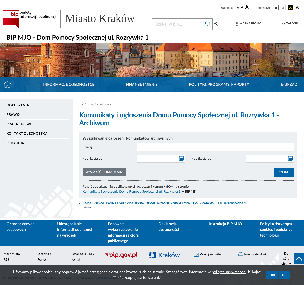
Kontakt (76, 259)
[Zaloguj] (290, 24)
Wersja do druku (253, 254)
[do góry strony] (291, 258)
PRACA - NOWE (19, 124)
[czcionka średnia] (242, 8)
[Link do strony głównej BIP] (75, 19)
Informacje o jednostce (68, 85)
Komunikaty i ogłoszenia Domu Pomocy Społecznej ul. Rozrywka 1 (131, 191)
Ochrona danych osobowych (20, 227)
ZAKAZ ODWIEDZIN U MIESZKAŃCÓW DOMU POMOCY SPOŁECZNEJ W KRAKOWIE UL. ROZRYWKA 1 (164, 203)
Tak (272, 275)
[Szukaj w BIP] (178, 24)
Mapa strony (12, 254)
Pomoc (42, 259)
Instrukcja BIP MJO (225, 224)
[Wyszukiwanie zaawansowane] (216, 24)
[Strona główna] (9, 84)
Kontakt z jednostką (27, 133)
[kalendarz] (181, 159)
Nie (285, 275)
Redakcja (15, 143)
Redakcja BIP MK (82, 254)
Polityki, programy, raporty (219, 85)
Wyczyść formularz (104, 172)
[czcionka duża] (251, 7)
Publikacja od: (93, 158)
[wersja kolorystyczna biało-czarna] (283, 8)
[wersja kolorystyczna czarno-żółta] (290, 8)
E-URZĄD (289, 85)
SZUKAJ (284, 172)
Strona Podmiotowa (98, 104)
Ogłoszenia (18, 105)
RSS (6, 259)
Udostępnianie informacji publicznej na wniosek (74, 229)
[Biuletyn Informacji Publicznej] (123, 257)
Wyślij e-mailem (208, 254)
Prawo (13, 114)
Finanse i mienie (141, 85)
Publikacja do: (201, 158)
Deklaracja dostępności (169, 227)
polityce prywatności (229, 272)
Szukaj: (88, 147)
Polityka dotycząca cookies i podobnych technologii (277, 229)
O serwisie (44, 254)
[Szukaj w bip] (208, 24)
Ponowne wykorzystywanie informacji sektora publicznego (123, 232)
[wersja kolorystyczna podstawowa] (276, 8)
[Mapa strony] (248, 24)
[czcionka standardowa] (237, 7)
